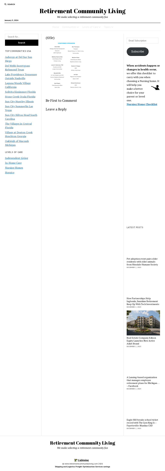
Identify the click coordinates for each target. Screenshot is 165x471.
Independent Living (16, 158)
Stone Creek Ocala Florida (20, 96)
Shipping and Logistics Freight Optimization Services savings (82, 466)
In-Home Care (13, 163)
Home (55, 27)
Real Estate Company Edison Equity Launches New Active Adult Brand (141, 340)
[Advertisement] (143, 173)
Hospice (9, 172)
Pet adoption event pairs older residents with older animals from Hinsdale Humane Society (142, 261)
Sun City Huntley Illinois (19, 101)
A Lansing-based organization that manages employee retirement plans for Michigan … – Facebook (143, 381)
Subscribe (137, 51)
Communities (69, 27)
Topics (107, 27)
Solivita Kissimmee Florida (20, 92)
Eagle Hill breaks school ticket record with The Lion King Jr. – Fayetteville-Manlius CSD (142, 422)
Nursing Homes (14, 167)
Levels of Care (90, 27)
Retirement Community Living (82, 11)
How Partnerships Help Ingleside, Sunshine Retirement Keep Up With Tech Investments (143, 301)
